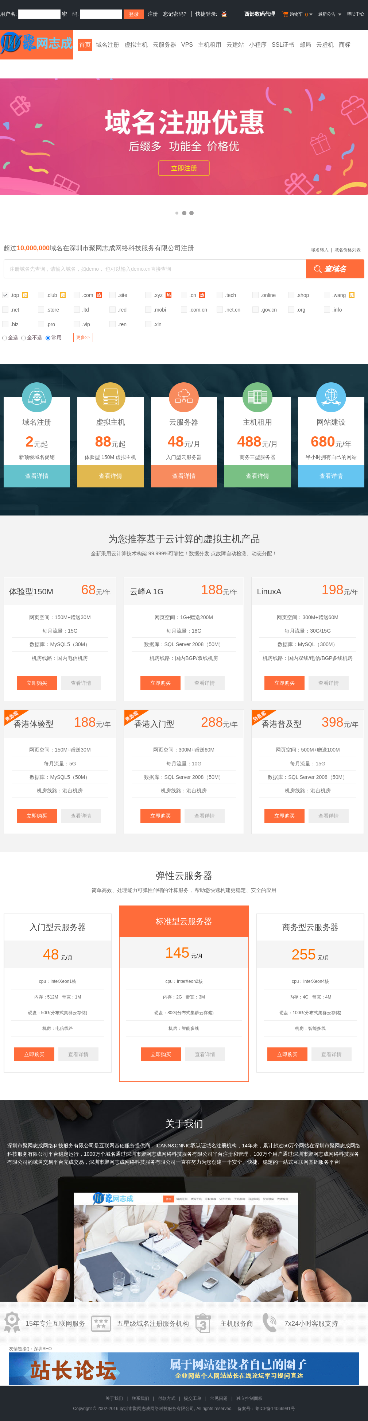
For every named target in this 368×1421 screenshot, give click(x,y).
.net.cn (232, 310)
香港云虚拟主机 (184, 137)
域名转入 (320, 249)
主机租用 (209, 45)
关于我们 (114, 1398)
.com (92, 295)
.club (56, 295)
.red (122, 310)
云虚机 (325, 45)
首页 (85, 45)
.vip (86, 324)
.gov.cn (269, 310)
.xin (158, 324)
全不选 (31, 337)
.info (337, 310)
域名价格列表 (347, 249)
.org (301, 310)
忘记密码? (174, 14)
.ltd (85, 310)
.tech (230, 295)
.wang (343, 295)
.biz (15, 324)
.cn (197, 295)
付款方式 (166, 1398)
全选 (10, 337)
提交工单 (192, 1398)
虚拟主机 (136, 45)
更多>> (83, 337)
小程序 (258, 45)
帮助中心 (355, 13)
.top (19, 295)
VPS (187, 45)
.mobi (160, 310)
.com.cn (198, 310)
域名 (110, 1154)
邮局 (305, 45)
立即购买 (37, 683)
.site (122, 295)
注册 (153, 14)
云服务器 (164, 45)
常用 (54, 337)
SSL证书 (283, 45)
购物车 (298, 14)
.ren (122, 324)
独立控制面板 (249, 1398)
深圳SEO (43, 1348)
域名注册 (107, 45)
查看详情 (37, 476)
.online (268, 295)
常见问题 (219, 1398)
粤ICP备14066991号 (275, 1408)
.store (52, 310)
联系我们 (140, 1398)
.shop (303, 295)
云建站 (235, 45)
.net (15, 310)
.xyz (162, 295)
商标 (344, 45)
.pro (50, 324)
